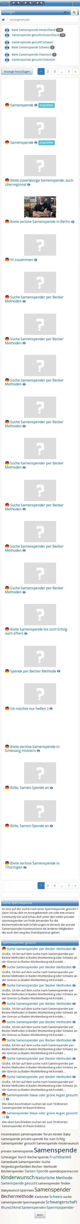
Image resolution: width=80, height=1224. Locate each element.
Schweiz (56, 1196)
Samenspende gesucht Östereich (33, 59)
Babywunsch (10, 1190)
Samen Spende (36, 1171)
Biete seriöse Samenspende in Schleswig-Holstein (32, 748)
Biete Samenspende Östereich (31, 54)
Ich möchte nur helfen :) (29, 708)
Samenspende (21, 105)
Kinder (58, 1134)
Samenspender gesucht (18, 1143)
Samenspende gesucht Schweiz (32, 42)
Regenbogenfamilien (16, 1166)
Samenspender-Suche (34, 1162)
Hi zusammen (21, 259)
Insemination (10, 1134)
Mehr (40, 1215)
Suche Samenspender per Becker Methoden (34, 299)
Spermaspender (60, 1207)
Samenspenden (33, 1207)
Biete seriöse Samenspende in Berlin (40, 221)
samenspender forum (36, 1134)
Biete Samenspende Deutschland (33, 30)
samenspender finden (54, 1183)
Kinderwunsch (18, 1177)
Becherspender (13, 1171)
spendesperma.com (63, 1171)
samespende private (16, 1139)
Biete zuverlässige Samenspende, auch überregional (39, 182)
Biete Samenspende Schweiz (30, 47)
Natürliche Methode (53, 1177)
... (62, 71)
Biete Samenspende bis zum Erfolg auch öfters (36, 631)
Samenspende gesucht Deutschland (35, 35)
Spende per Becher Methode (33, 671)
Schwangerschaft (61, 1201)
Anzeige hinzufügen (17, 71)
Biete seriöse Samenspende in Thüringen (32, 865)
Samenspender (53, 1189)
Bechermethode (18, 1196)
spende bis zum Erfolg (48, 1139)
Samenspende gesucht (19, 1183)
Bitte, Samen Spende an (29, 787)
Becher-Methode (44, 1166)
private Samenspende (17, 1151)
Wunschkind (11, 1207)
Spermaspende (34, 1202)
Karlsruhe (42, 1196)
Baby (67, 1134)
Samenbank (9, 1162)
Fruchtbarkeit (60, 1157)
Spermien (27, 1190)
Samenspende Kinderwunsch (57, 1143)
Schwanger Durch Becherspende (25, 1157)
